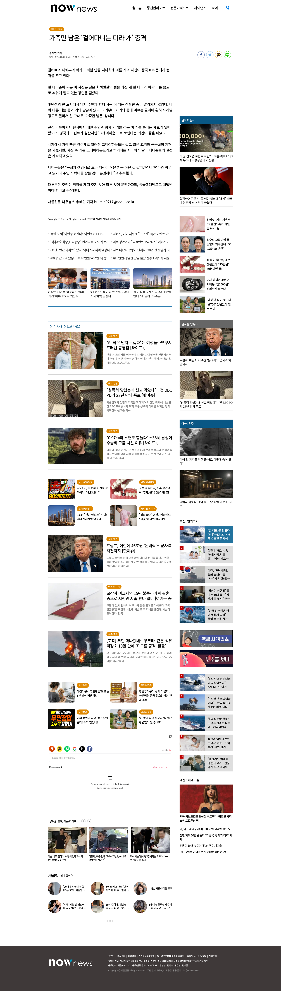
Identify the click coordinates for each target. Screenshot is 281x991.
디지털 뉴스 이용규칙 (196, 956)
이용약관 (132, 956)
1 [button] (107, 921)
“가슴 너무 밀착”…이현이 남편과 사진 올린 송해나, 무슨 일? (107, 858)
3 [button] (112, 921)
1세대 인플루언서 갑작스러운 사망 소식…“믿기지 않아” (160, 908)
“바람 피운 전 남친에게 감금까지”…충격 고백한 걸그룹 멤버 (74, 908)
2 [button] (110, 921)
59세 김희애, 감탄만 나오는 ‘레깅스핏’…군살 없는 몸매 (117, 908)
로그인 (111, 956)
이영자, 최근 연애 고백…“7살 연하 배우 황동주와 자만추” (149, 858)
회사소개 (121, 956)
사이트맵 (213, 956)
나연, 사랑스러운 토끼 (160, 888)
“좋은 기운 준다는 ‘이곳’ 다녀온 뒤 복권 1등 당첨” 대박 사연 (65, 858)
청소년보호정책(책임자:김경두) (171, 956)
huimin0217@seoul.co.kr (114, 201)
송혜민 (53, 53)
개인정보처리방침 (146, 956)
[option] (66, 845)
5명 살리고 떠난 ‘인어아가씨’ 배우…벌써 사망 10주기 (117, 890)
